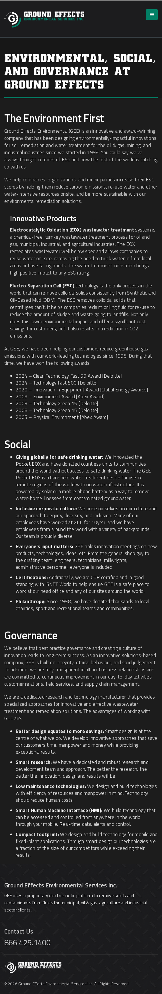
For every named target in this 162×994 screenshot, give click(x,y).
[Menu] (152, 14)
